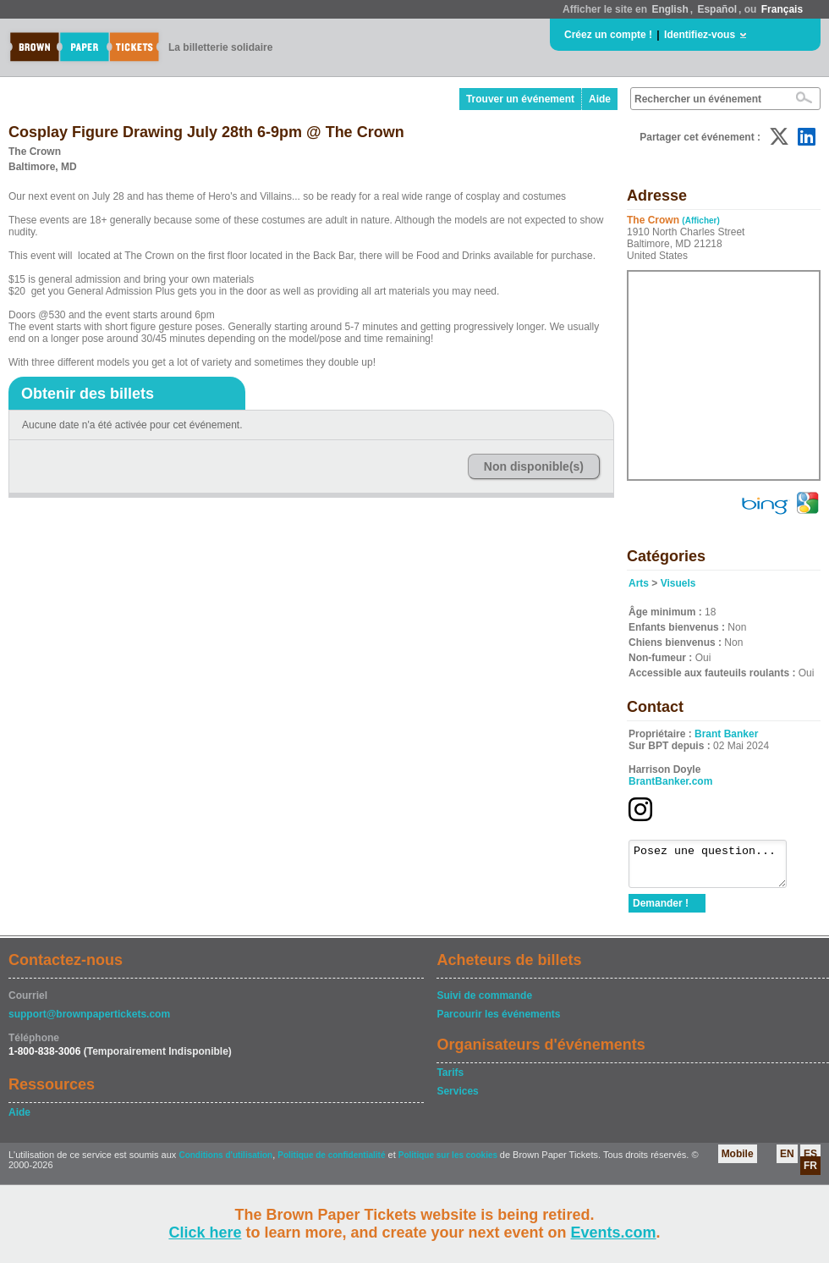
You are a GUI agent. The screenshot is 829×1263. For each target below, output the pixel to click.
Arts (639, 583)
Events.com (613, 1232)
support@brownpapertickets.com (89, 1022)
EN (787, 1161)
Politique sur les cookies (449, 1162)
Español (717, 9)
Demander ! (661, 911)
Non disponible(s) (534, 466)
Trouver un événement (520, 99)
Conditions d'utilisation (225, 1162)
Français (782, 9)
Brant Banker (726, 734)
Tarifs (450, 1080)
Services (457, 1099)
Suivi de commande (484, 1003)
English (669, 9)
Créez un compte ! (608, 35)
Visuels (678, 583)
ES (810, 1161)
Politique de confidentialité (331, 1162)
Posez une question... (716, 868)
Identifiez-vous (699, 35)
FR (810, 1173)
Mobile (738, 1161)
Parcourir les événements (498, 1022)
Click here (204, 1232)
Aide (600, 99)
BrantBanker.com (670, 781)
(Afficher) (700, 220)
